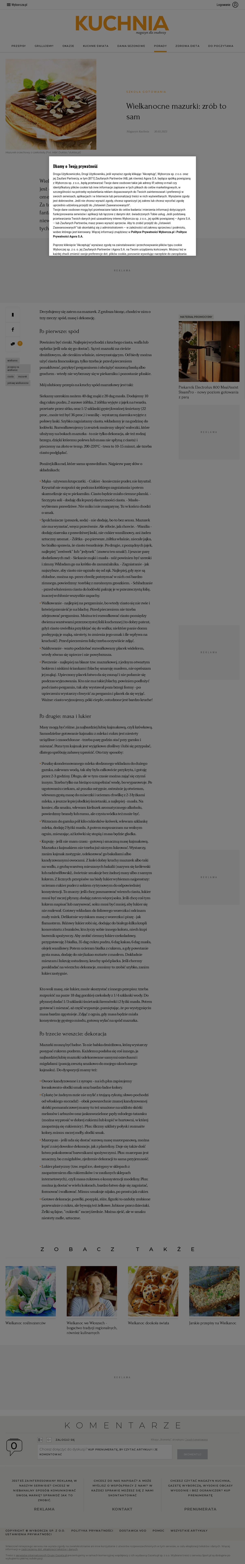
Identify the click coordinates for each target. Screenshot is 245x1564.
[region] (122, 205)
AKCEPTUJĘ (178, 247)
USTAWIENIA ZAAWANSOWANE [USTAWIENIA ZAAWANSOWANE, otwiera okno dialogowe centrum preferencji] (79, 247)
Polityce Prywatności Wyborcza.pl (152, 232)
